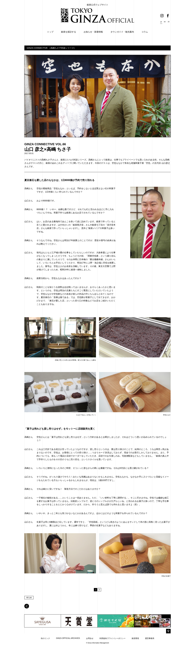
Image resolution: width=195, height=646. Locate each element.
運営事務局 (149, 638)
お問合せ (89, 638)
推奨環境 (135, 638)
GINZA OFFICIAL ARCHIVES (68, 638)
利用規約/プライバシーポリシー (112, 638)
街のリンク (45, 638)
